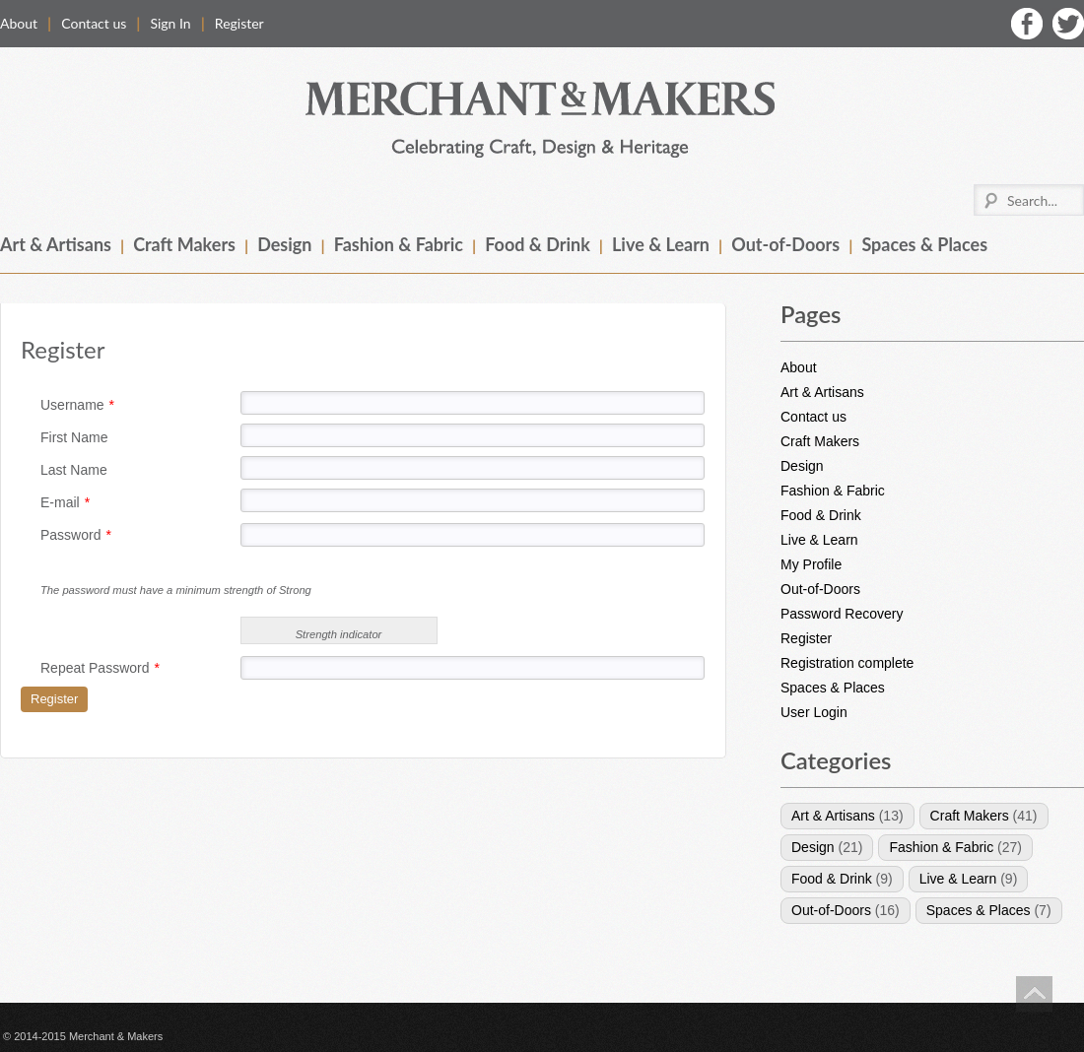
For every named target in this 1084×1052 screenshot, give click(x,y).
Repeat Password (100, 668)
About (18, 23)
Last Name (73, 470)
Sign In (170, 23)
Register (239, 23)
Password (75, 535)
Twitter (1068, 23)
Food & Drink (537, 244)
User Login (813, 712)
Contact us (93, 23)
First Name (73, 437)
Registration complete (847, 663)
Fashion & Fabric (398, 244)
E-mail (65, 502)
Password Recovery (842, 614)
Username (77, 405)
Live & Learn (661, 244)
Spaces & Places (924, 244)
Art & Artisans (55, 244)
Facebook (1027, 23)
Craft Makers (184, 244)
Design (284, 244)
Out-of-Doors (785, 244)
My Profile (811, 564)
